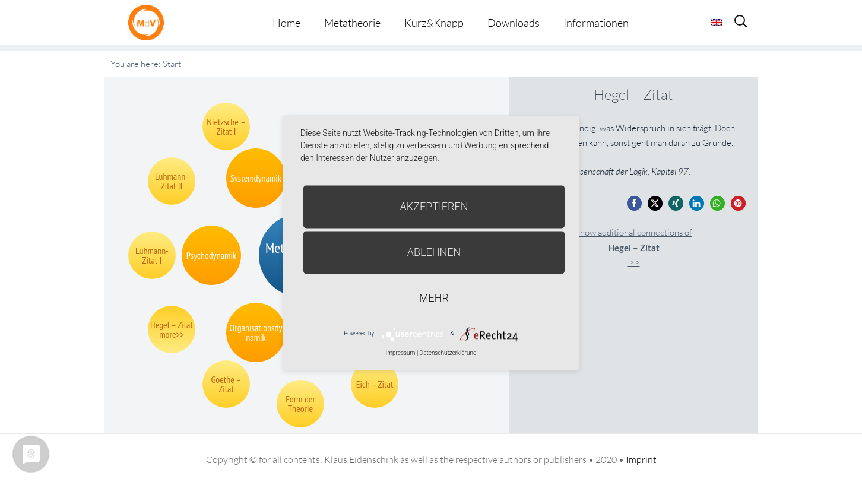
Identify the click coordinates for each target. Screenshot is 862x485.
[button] (634, 203)
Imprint (641, 459)
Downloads (513, 22)
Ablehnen (434, 252)
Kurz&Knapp (434, 22)
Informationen (596, 22)
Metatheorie (352, 22)
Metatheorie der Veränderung (149, 22)
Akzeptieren (434, 206)
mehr (434, 297)
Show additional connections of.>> (633, 247)
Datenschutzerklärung (448, 353)
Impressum (400, 353)
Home (286, 22)
